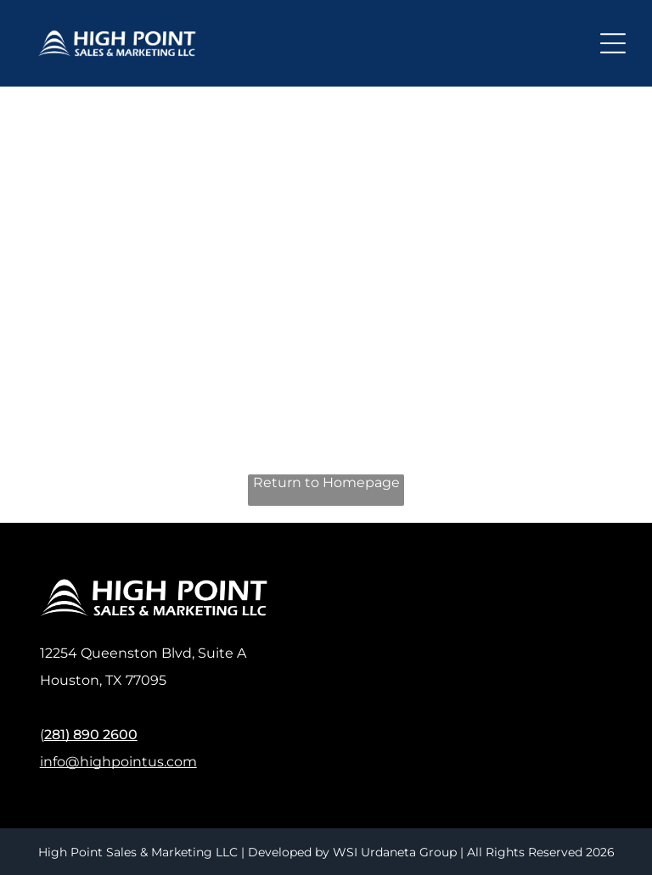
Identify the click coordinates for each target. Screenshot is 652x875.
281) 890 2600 (91, 734)
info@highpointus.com (118, 762)
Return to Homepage (326, 482)
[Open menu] (613, 43)
